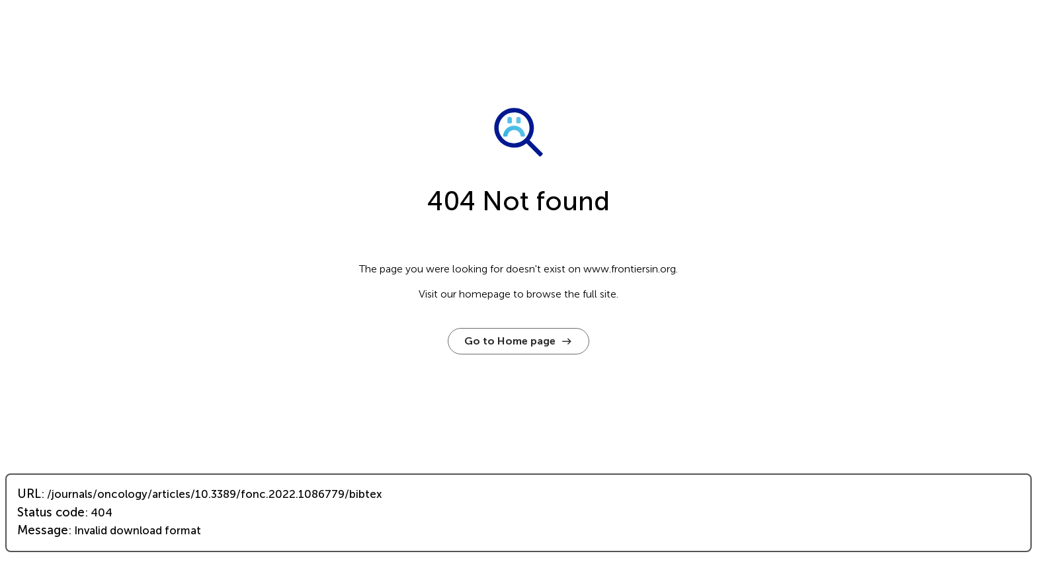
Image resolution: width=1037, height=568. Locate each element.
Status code (51, 512)
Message (42, 530)
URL (29, 494)
